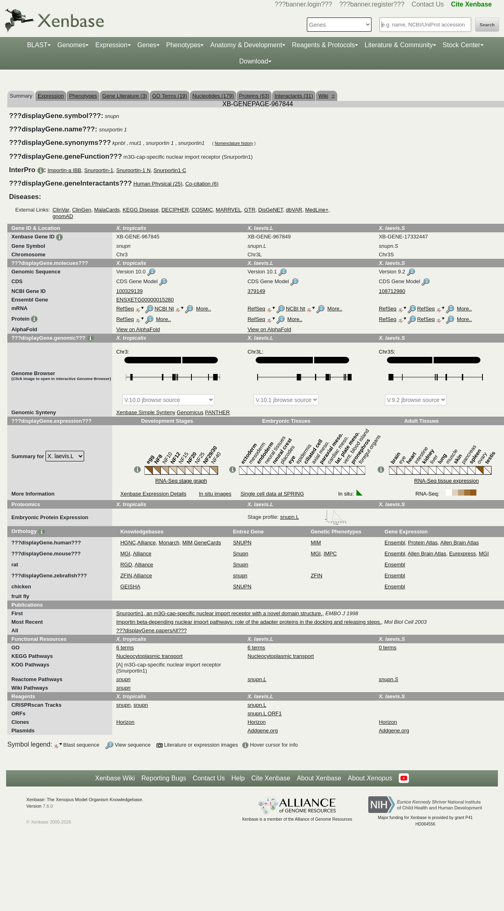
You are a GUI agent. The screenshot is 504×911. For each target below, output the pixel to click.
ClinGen (81, 210)
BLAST (37, 45)
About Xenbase (319, 778)
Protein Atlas (423, 543)
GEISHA (130, 586)
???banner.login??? (303, 4)
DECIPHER (175, 210)
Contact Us (428, 4)
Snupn (240, 554)
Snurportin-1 (98, 170)
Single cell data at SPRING (272, 494)
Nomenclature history (234, 143)
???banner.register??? (371, 4)
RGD (126, 564)
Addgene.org (263, 730)
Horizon (125, 722)
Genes (146, 45)
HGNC (128, 543)
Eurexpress (462, 554)
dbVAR (294, 210)
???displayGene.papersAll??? (151, 630)
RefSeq (125, 309)
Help (238, 778)
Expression (111, 45)
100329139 (129, 291)
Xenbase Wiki (115, 778)
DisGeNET (270, 210)
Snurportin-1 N (133, 170)
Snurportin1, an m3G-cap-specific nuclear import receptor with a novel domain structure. (219, 613)
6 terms (125, 647)
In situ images (215, 494)
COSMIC (202, 210)
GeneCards (207, 543)
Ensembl (395, 543)
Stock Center (461, 45)
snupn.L (313, 517)
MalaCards (107, 210)
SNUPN (242, 543)
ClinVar (60, 210)
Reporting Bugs (163, 778)
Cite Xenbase (270, 778)
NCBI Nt (164, 309)
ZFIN (126, 575)
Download (253, 61)
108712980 (392, 291)
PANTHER (217, 412)
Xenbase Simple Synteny (145, 412)
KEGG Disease (141, 210)
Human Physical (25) (157, 184)
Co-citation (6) (202, 184)
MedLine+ (316, 210)
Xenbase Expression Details (153, 494)
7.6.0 (48, 806)
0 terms (387, 647)
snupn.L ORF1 (265, 713)
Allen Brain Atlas (459, 543)
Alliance (146, 543)
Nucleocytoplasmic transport (149, 656)
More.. (203, 309)
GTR (249, 210)
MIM (187, 543)
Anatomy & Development (246, 45)
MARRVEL (228, 210)
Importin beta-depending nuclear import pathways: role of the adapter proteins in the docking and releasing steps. (248, 622)
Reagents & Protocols (323, 45)
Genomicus (190, 412)
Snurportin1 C (170, 170)
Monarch (169, 543)
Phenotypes (183, 45)
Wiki (326, 96)
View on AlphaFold (138, 329)
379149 (256, 291)
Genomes (71, 45)
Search (487, 24)
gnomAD (62, 216)
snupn (240, 575)
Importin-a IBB (64, 170)
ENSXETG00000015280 (145, 300)
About (370, 778)
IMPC (330, 554)
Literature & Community (399, 45)
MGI (125, 554)
